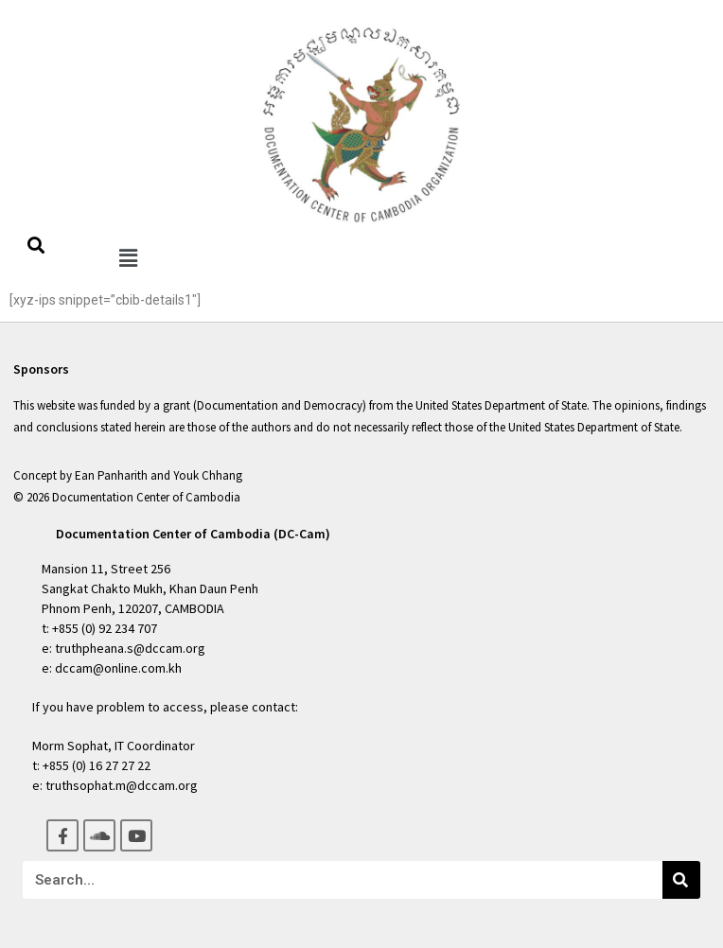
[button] (128, 257)
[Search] (681, 880)
